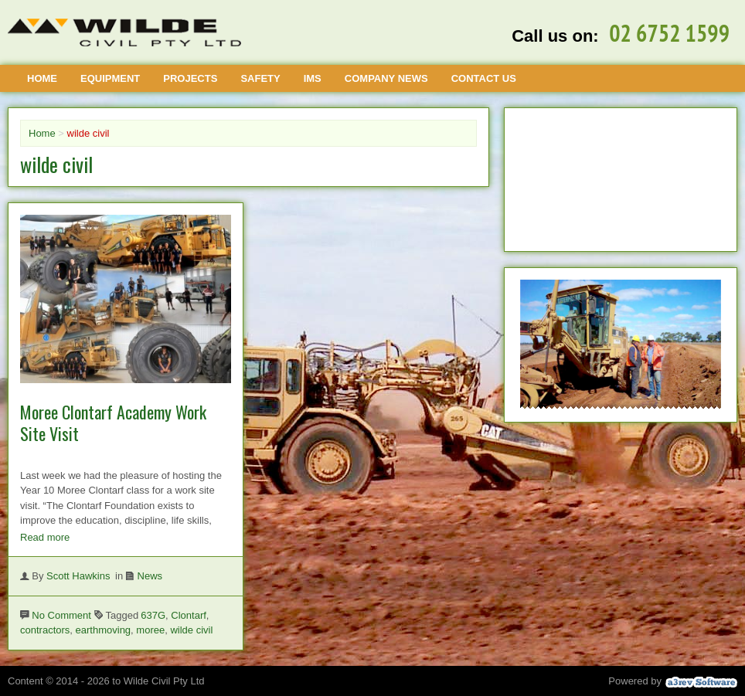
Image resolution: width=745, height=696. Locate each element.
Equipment (110, 78)
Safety (260, 78)
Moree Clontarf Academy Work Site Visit (113, 423)
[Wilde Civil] (124, 32)
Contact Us (483, 78)
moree (150, 630)
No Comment (61, 615)
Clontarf (188, 615)
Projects (190, 78)
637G (153, 615)
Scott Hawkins (78, 576)
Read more (45, 537)
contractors (45, 630)
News (150, 576)
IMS (312, 78)
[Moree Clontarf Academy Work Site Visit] (125, 379)
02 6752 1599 (669, 33)
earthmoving (103, 630)
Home (42, 78)
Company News (386, 78)
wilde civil (191, 630)
